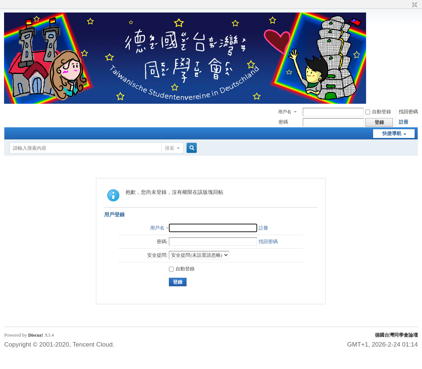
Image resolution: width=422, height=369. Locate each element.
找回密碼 (408, 111)
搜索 (169, 148)
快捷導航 (391, 133)
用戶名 (284, 111)
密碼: (162, 241)
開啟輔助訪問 (407, 5)
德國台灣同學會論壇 (396, 335)
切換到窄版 (413, 5)
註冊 (403, 122)
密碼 (283, 122)
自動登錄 (378, 111)
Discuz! (35, 335)
